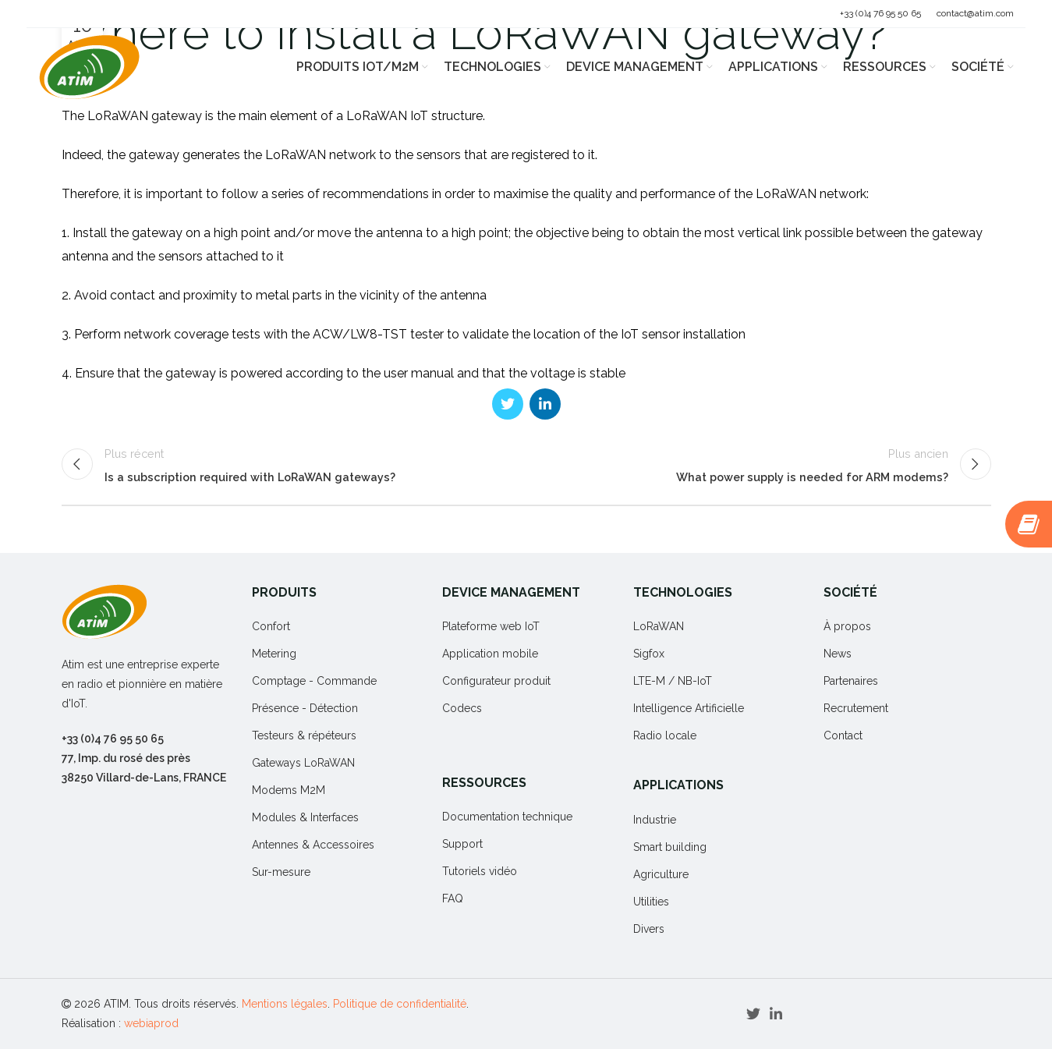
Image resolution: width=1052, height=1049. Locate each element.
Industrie (654, 819)
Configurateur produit (496, 681)
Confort (271, 627)
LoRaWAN (658, 627)
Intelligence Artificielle (688, 709)
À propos (847, 627)
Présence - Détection (305, 709)
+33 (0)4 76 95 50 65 (880, 13)
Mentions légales (285, 1004)
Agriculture (661, 874)
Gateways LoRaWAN (303, 763)
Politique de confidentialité (399, 1004)
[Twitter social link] (507, 404)
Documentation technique (507, 817)
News (838, 654)
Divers (648, 929)
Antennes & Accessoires (313, 845)
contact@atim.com (975, 13)
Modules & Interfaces (305, 818)
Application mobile (490, 654)
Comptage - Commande (314, 681)
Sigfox (648, 654)
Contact (843, 736)
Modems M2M (288, 791)
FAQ (452, 899)
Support (462, 844)
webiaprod (151, 1023)
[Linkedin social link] (545, 404)
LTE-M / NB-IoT (672, 681)
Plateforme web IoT (491, 627)
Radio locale (664, 736)
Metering (274, 654)
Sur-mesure (281, 872)
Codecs (462, 709)
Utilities (651, 901)
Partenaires (851, 681)
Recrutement (856, 709)
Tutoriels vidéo (479, 872)
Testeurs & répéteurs (304, 736)
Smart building (670, 847)
